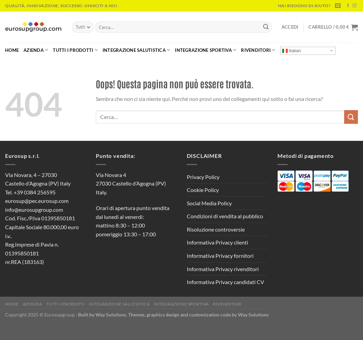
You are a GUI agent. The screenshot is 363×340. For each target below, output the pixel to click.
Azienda (36, 50)
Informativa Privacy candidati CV (225, 282)
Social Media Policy (209, 203)
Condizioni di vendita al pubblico (225, 216)
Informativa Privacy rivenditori (223, 269)
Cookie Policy (203, 190)
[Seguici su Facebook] (348, 5)
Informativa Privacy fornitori (220, 255)
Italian (291, 50)
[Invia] (266, 27)
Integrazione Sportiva (205, 50)
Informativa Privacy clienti (217, 242)
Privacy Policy (203, 177)
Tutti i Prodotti (75, 50)
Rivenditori (258, 50)
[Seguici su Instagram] (354, 5)
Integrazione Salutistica (136, 50)
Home (12, 50)
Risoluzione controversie (216, 229)
